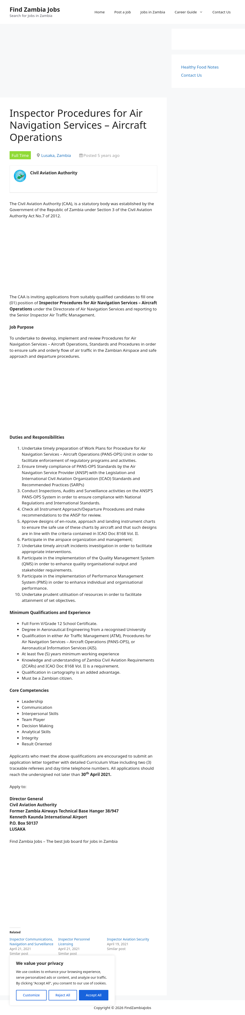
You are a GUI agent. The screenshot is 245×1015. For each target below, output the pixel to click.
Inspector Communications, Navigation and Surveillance (31, 941)
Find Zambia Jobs (35, 9)
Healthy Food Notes (200, 67)
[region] (62, 980)
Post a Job (122, 12)
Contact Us (221, 12)
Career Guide (191, 12)
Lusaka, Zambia (56, 155)
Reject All (63, 995)
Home (100, 12)
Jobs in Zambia (152, 12)
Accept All (93, 995)
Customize (31, 995)
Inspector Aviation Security (128, 939)
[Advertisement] (83, 62)
